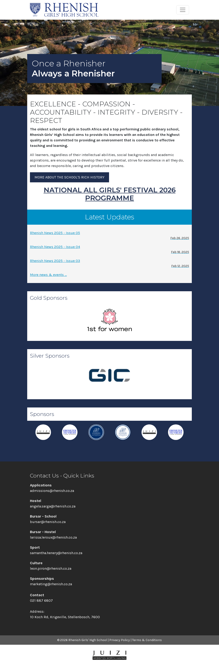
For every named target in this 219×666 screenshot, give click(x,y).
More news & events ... (48, 274)
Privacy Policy (119, 640)
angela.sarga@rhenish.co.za (52, 506)
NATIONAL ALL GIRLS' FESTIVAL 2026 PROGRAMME (110, 194)
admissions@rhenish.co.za (52, 490)
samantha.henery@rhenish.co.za (56, 553)
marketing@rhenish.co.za (51, 584)
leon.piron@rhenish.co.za (50, 568)
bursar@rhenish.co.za (48, 522)
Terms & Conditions (147, 640)
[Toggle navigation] (182, 9)
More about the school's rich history (69, 177)
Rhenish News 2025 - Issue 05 (109, 235)
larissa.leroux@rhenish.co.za (53, 537)
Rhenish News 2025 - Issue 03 (109, 263)
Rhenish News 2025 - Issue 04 (109, 249)
